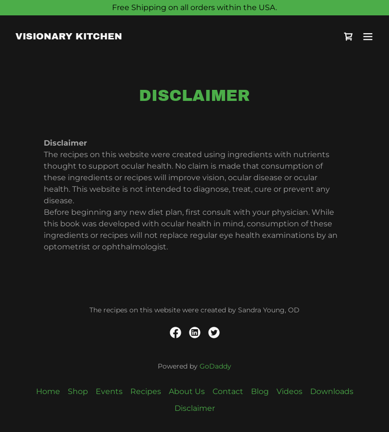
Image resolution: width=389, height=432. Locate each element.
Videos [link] (289, 391)
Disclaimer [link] (195, 408)
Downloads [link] (331, 391)
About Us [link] (187, 391)
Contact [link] (228, 391)
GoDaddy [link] (215, 366)
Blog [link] (260, 391)
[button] (367, 36)
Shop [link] (78, 391)
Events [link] (109, 391)
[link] (68, 36)
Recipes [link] (145, 391)
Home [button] (48, 391)
